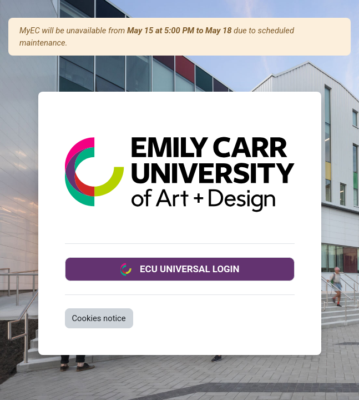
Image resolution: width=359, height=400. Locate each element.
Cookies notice (99, 318)
